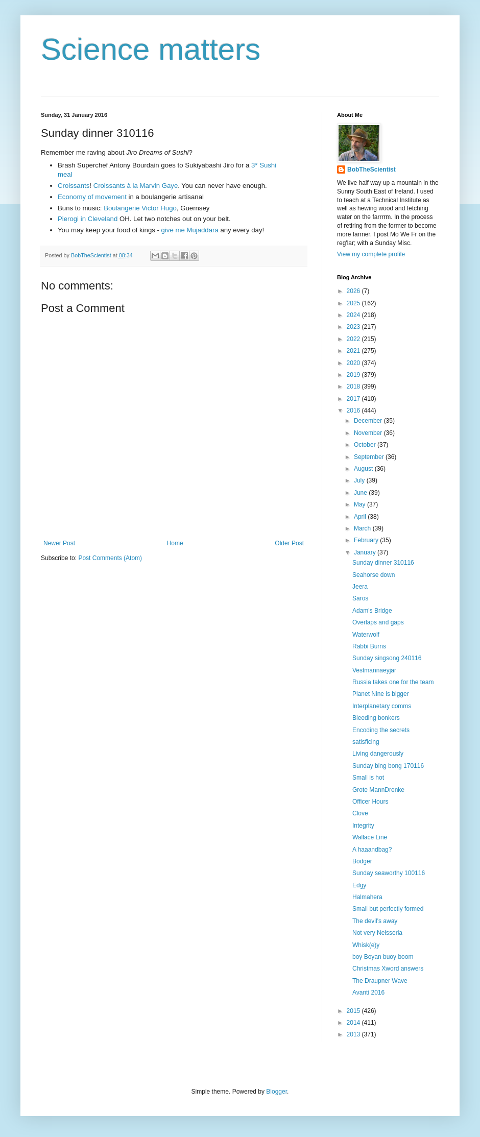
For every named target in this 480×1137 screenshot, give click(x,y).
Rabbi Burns (369, 646)
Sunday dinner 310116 (383, 562)
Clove (360, 813)
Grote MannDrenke (378, 789)
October (365, 444)
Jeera (360, 586)
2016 (354, 410)
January (365, 552)
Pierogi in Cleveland (87, 219)
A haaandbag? (372, 849)
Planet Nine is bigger (380, 693)
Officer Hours (370, 801)
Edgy (359, 885)
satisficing (365, 741)
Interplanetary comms (381, 706)
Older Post (289, 543)
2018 (354, 386)
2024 (354, 315)
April (361, 516)
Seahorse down (373, 574)
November (369, 433)
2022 (354, 339)
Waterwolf (365, 634)
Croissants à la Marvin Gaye (135, 185)
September (370, 457)
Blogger (276, 1091)
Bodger (362, 861)
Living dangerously (377, 753)
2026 (354, 291)
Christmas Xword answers (387, 968)
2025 (354, 303)
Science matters (150, 49)
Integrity (363, 825)
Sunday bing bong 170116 (388, 765)
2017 (354, 398)
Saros (360, 598)
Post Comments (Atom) (110, 558)
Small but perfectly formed (387, 908)
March (363, 528)
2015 (354, 1010)
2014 (354, 1022)
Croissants (73, 185)
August (364, 468)
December (369, 420)
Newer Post (59, 543)
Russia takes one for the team (393, 682)
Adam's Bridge (372, 610)
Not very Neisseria (377, 932)
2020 (354, 363)
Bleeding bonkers (376, 717)
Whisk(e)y (365, 945)
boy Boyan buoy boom (382, 956)
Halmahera (367, 897)
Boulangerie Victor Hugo (140, 208)
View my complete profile (371, 254)
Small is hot (368, 777)
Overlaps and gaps (378, 622)
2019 (354, 374)
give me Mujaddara (190, 230)
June (361, 492)
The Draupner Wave (379, 980)
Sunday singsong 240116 (386, 658)
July (360, 480)
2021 (354, 350)
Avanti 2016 (368, 992)
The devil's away (374, 921)
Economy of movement (92, 197)
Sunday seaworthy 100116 (388, 873)
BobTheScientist (371, 169)
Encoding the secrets (381, 730)
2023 (354, 326)
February (367, 540)
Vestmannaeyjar (374, 670)
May (360, 504)
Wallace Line (369, 837)
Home (175, 543)
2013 (354, 1034)
